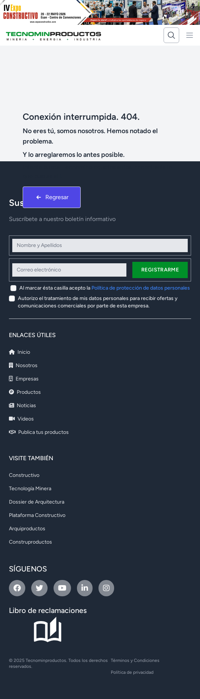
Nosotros (23, 365)
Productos (25, 392)
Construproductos (30, 542)
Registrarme (160, 270)
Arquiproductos (27, 528)
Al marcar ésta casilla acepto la (104, 288)
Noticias (22, 405)
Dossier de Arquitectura (36, 502)
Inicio (19, 352)
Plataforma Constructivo (37, 515)
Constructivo (24, 475)
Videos (21, 419)
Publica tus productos (39, 432)
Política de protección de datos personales (140, 288)
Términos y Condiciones (135, 660)
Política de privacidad (132, 672)
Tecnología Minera (30, 488)
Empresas (24, 379)
